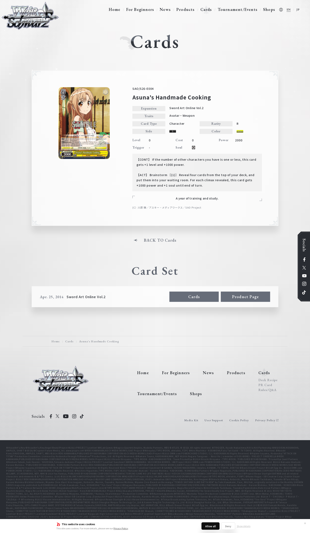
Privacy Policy (120, 528)
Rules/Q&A (267, 390)
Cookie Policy (239, 420)
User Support (214, 420)
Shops (269, 9)
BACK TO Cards (160, 240)
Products (185, 9)
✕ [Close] (305, 523)
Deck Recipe (268, 380)
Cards (206, 9)
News (165, 9)
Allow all (210, 526)
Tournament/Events (237, 9)
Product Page (245, 296)
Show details (243, 526)
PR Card (265, 385)
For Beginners (140, 9)
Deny (228, 526)
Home (114, 9)
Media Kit (191, 420)
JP (298, 9)
